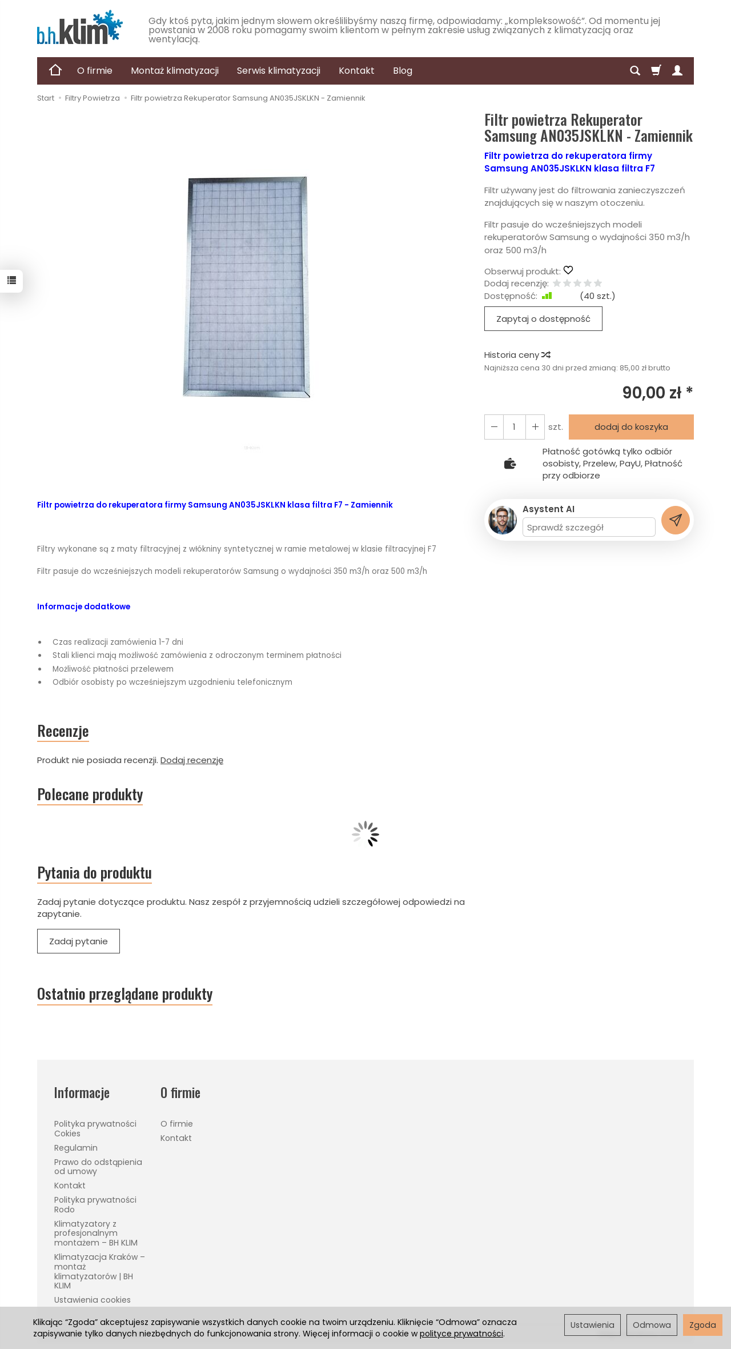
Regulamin (76, 1148)
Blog (402, 70)
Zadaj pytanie (78, 941)
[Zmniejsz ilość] (535, 426)
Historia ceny (516, 355)
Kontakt (357, 70)
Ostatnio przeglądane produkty (124, 993)
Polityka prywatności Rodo (95, 1204)
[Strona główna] (80, 27)
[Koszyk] (656, 71)
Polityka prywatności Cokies (95, 1128)
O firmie (95, 70)
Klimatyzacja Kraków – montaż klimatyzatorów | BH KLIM (99, 1271)
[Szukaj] (635, 71)
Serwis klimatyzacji (278, 70)
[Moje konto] (677, 71)
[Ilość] (514, 426)
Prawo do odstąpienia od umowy (98, 1167)
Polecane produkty (90, 794)
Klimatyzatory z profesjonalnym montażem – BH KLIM (96, 1233)
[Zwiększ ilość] (494, 426)
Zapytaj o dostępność (543, 319)
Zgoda (702, 1325)
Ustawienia (592, 1325)
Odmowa (652, 1325)
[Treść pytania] (589, 527)
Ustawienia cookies (92, 1300)
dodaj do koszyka (631, 427)
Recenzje (63, 730)
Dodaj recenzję (191, 760)
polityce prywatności (461, 1333)
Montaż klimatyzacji (175, 70)
